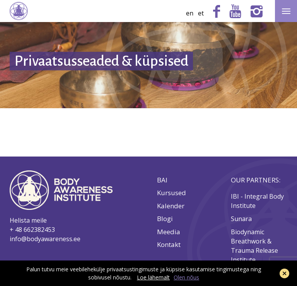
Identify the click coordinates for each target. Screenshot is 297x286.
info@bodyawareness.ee (45, 239)
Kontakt (169, 245)
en (189, 13)
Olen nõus (186, 277)
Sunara (242, 218)
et (201, 13)
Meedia (168, 232)
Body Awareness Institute (19, 11)
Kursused (171, 193)
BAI (162, 180)
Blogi (165, 219)
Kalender (170, 206)
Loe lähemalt (153, 277)
